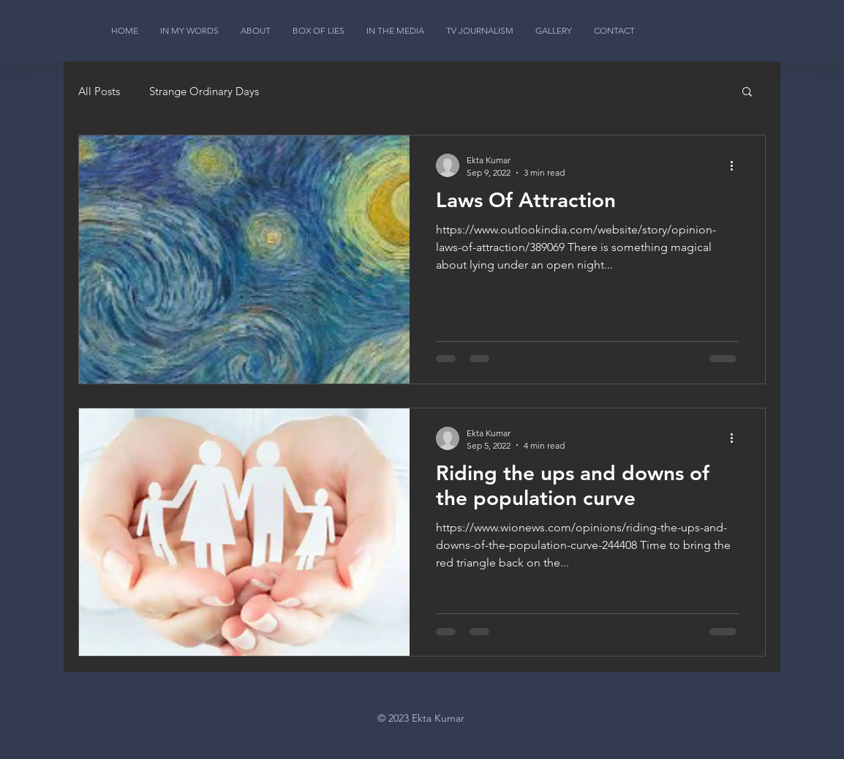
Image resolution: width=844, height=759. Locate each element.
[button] (747, 92)
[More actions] (736, 165)
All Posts (99, 91)
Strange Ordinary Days (204, 91)
